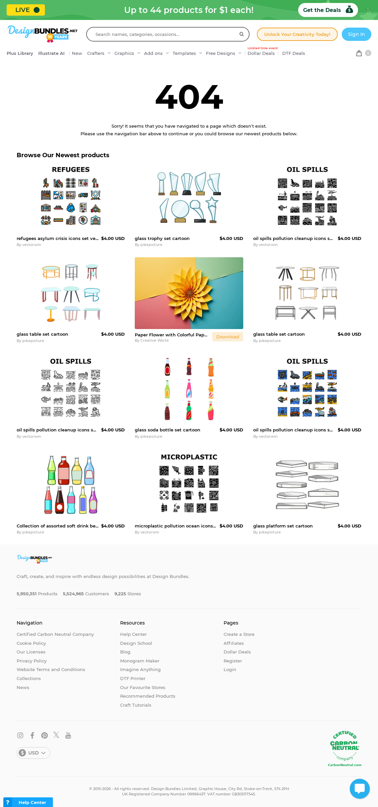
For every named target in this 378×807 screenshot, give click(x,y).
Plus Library (20, 53)
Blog (125, 651)
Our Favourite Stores (142, 687)
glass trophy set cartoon (162, 238)
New (77, 53)
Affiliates (234, 643)
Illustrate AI (51, 53)
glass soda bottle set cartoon (167, 429)
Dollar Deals (263, 51)
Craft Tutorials (135, 705)
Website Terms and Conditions (51, 669)
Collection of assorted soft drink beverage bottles (57, 525)
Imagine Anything (140, 669)
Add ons (153, 53)
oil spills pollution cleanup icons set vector (294, 238)
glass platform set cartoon (283, 525)
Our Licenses (31, 651)
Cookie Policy (31, 643)
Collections (29, 678)
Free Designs (220, 53)
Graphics (124, 53)
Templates (184, 53)
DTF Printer (132, 678)
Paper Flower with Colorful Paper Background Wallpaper (172, 334)
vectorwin (31, 244)
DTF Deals (293, 53)
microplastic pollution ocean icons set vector (176, 525)
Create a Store (239, 634)
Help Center (133, 634)
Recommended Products (147, 696)
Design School (136, 643)
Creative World (154, 340)
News (23, 687)
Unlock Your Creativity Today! (297, 34)
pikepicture (151, 244)
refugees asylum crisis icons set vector (57, 238)
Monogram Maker (139, 660)
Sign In (356, 34)
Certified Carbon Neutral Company (55, 634)
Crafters (95, 53)
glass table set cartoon (42, 334)
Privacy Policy (32, 660)
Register (233, 660)
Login (230, 669)
